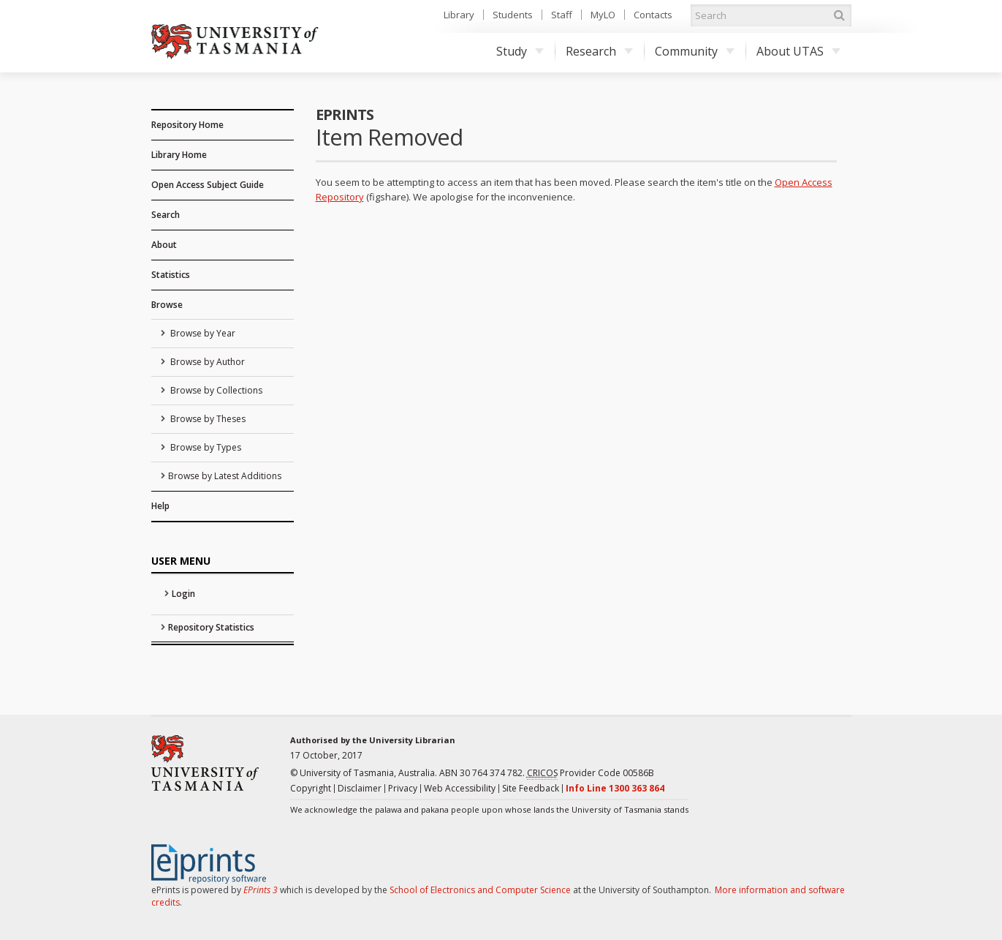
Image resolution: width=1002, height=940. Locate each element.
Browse (167, 304)
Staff (561, 14)
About (164, 244)
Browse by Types (204, 447)
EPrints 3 (260, 890)
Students (513, 14)
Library (459, 14)
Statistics (170, 274)
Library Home (179, 154)
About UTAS (798, 51)
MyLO (603, 14)
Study (520, 51)
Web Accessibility (460, 788)
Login (183, 593)
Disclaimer (360, 788)
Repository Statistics (211, 627)
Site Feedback (530, 788)
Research (599, 51)
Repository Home (187, 125)
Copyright (310, 788)
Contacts (653, 14)
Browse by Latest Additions (224, 476)
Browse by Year (201, 333)
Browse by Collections (215, 390)
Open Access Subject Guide (207, 184)
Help (160, 506)
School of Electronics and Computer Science (480, 890)
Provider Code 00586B (590, 773)
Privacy (402, 788)
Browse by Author (206, 362)
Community (695, 51)
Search (165, 214)
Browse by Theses (207, 419)
